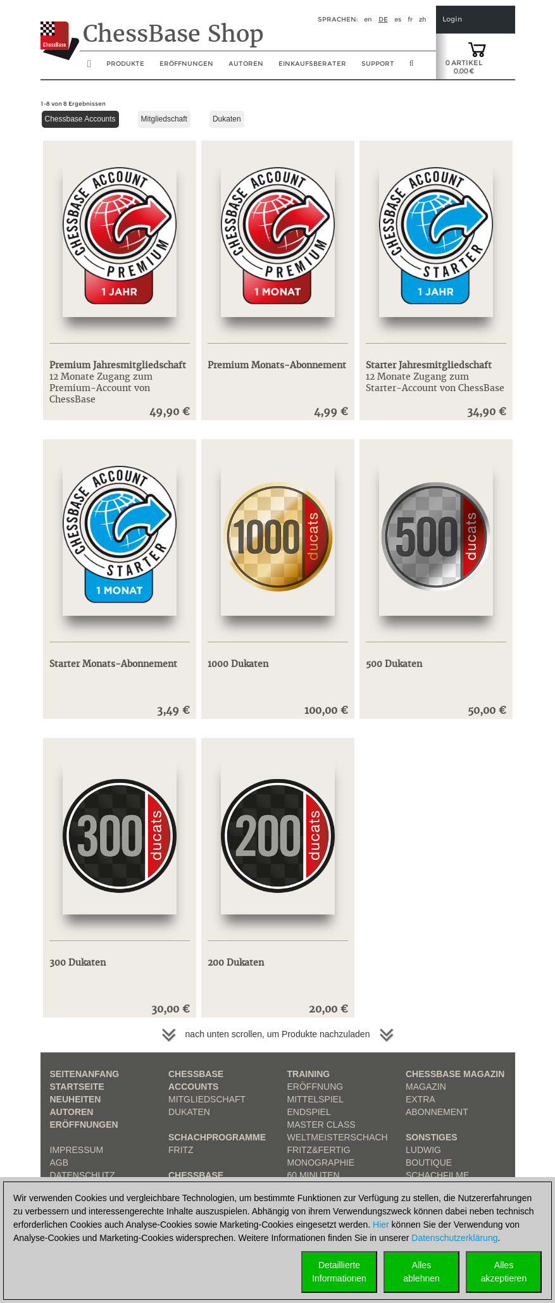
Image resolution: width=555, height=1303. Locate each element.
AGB (59, 1162)
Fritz (181, 1150)
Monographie (321, 1162)
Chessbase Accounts (80, 119)
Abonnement (437, 1112)
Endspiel (309, 1112)
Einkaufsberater (312, 63)
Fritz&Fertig (319, 1150)
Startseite (77, 1087)
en (368, 19)
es (397, 19)
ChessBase (195, 1175)
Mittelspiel (315, 1099)
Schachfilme (437, 1175)
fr (410, 19)
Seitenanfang (85, 1074)
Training (308, 1074)
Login (452, 19)
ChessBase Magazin (455, 1074)
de (383, 19)
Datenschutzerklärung (454, 1238)
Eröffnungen (84, 1124)
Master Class (321, 1124)
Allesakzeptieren (504, 1271)
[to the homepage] (60, 31)
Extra (420, 1099)
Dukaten (227, 119)
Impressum (77, 1150)
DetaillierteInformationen (339, 1271)
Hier (381, 1224)
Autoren (245, 63)
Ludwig (423, 1150)
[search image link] (411, 67)
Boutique (429, 1162)
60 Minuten (313, 1175)
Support (377, 63)
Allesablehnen (421, 1271)
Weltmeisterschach (337, 1137)
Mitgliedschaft (164, 119)
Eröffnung (315, 1087)
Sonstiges (432, 1137)
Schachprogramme (217, 1137)
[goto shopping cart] (477, 48)
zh (423, 19)
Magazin (426, 1087)
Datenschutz (82, 1175)
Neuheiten (75, 1099)
